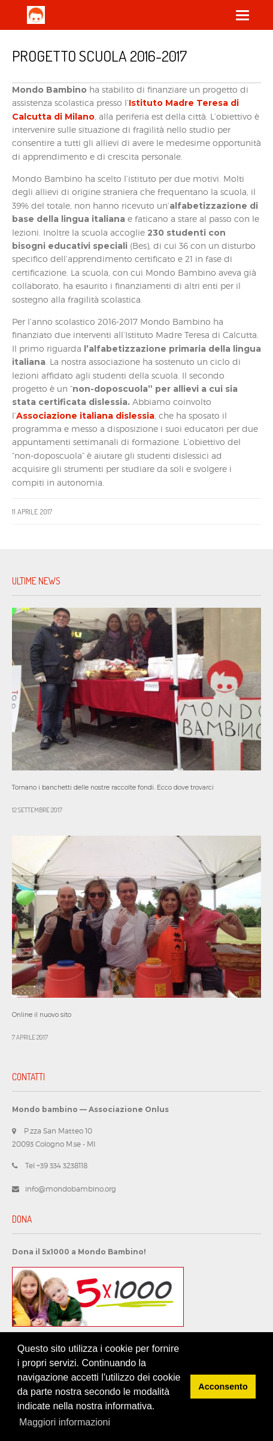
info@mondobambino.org (70, 1189)
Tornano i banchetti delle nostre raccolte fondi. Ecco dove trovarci (113, 787)
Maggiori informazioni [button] (64, 1422)
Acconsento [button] (222, 1386)
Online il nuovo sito (41, 1015)
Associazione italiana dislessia (85, 415)
